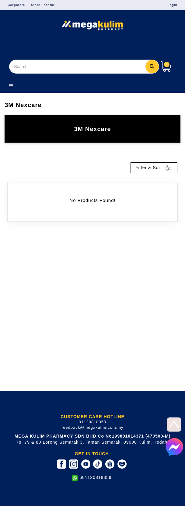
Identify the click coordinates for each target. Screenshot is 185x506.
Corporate (16, 5)
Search (152, 66)
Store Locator (43, 5)
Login (172, 5)
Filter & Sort (154, 167)
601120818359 (95, 477)
